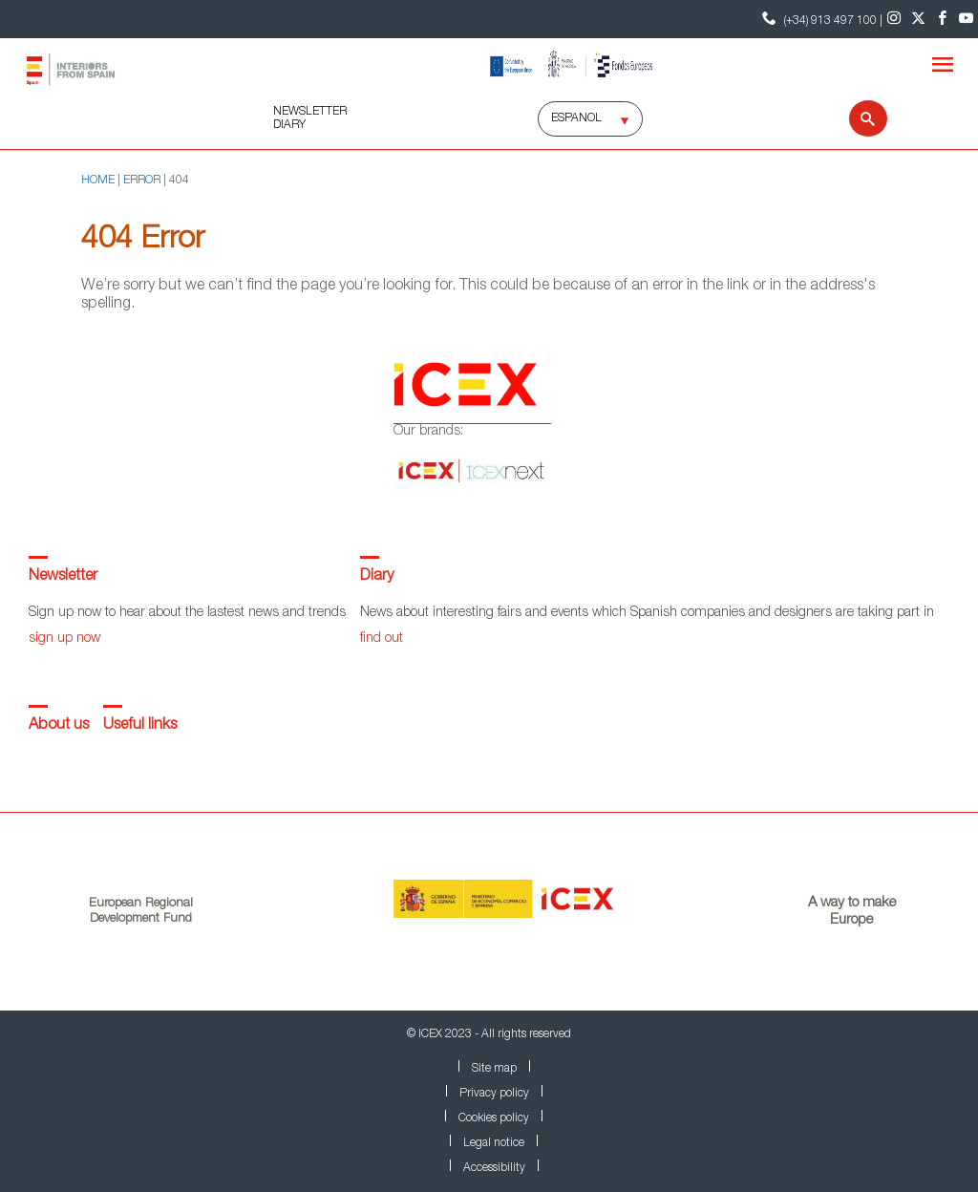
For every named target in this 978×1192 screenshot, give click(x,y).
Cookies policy (494, 1118)
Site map (494, 1069)
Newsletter (63, 577)
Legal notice (493, 1143)
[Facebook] (942, 19)
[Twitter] (918, 19)
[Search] (856, 118)
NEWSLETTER (310, 111)
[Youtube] (966, 19)
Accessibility (494, 1168)
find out (381, 639)
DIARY (289, 125)
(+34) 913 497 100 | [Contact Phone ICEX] (819, 19)
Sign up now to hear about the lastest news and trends (187, 613)
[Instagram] (894, 19)
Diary (376, 577)
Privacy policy (494, 1093)
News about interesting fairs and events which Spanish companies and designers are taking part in (647, 613)
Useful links (140, 726)
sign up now (64, 639)
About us (59, 726)
